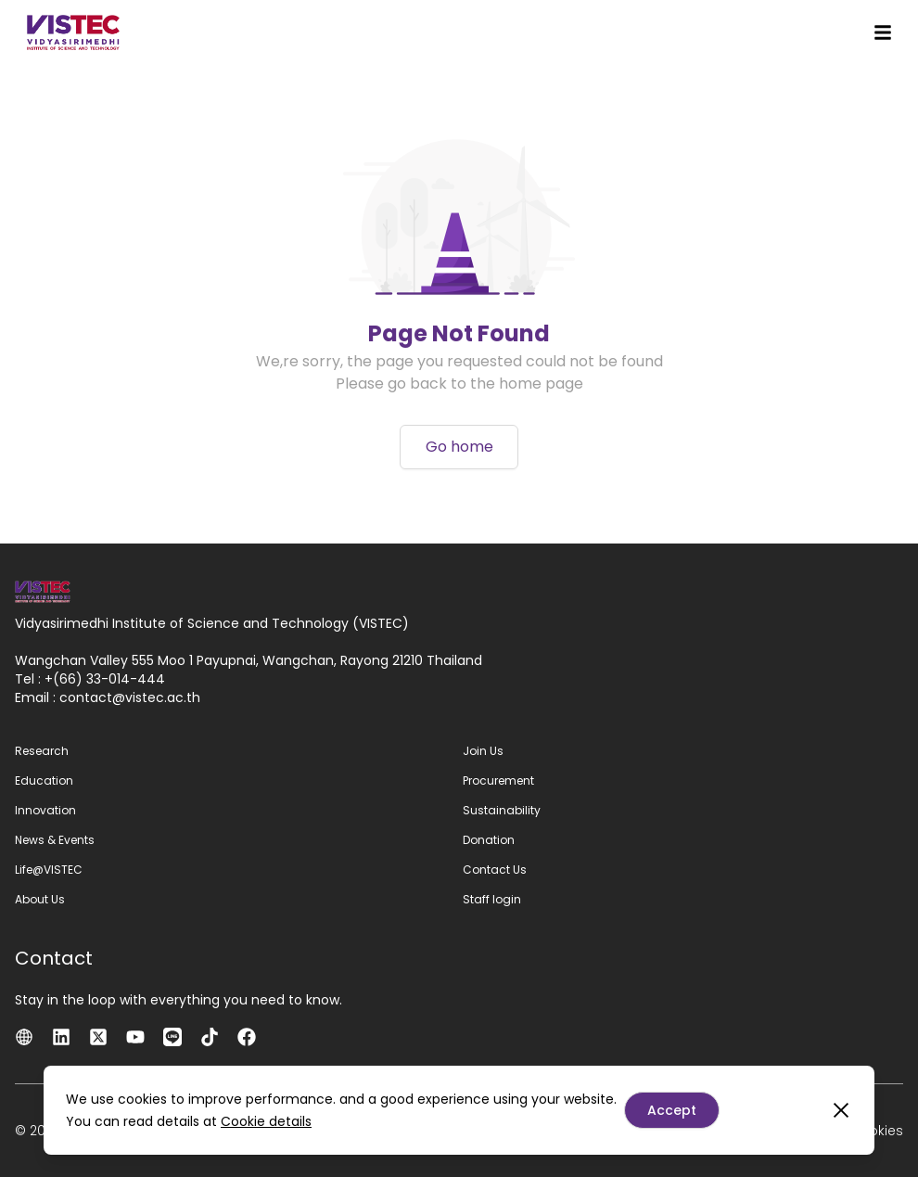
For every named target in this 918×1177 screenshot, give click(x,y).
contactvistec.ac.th (129, 697)
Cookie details (266, 1121)
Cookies (876, 1130)
